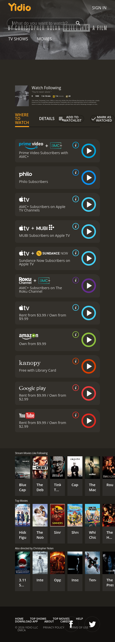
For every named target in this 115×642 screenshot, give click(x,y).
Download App (26, 621)
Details (47, 118)
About (49, 621)
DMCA (22, 630)
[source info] (74, 145)
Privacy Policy (53, 627)
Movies (44, 39)
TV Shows (18, 39)
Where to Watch (22, 119)
